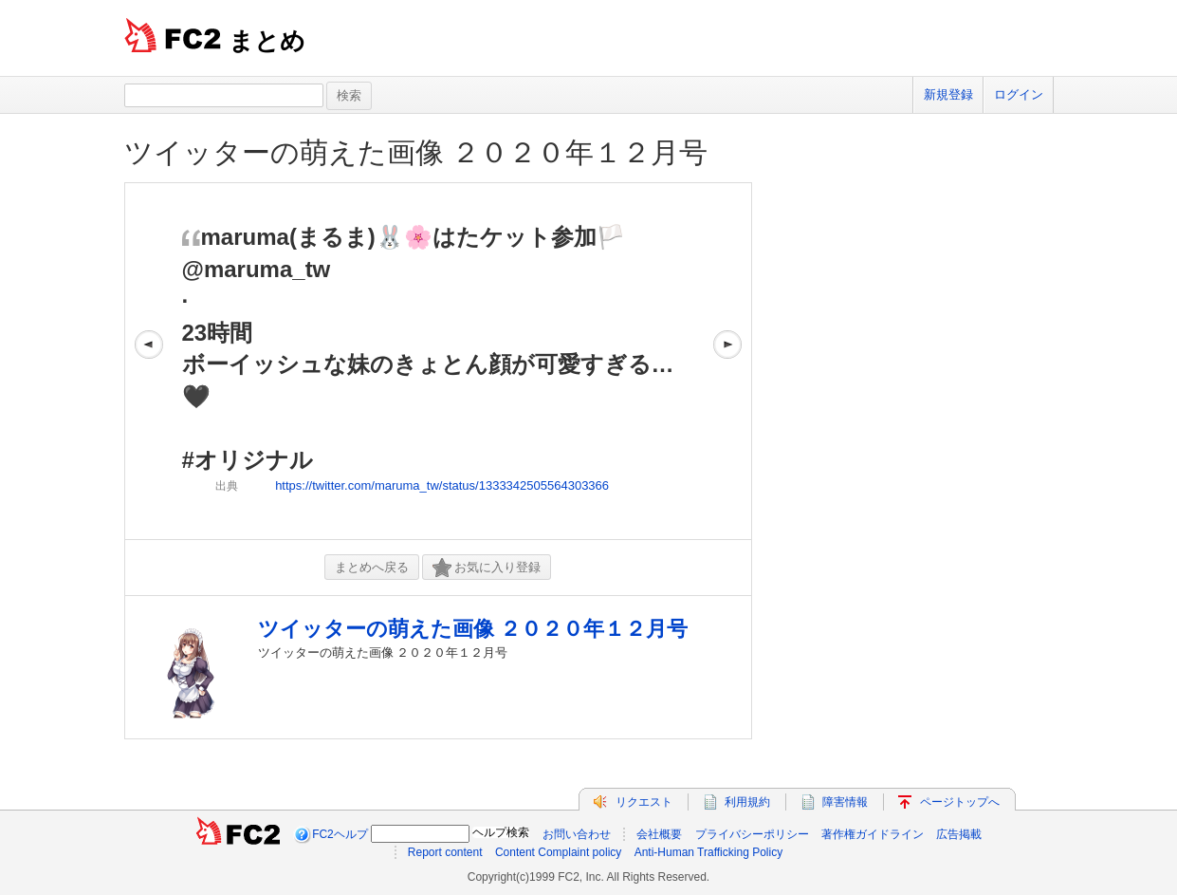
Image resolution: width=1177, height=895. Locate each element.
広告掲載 (959, 834)
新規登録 (948, 94)
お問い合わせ (577, 834)
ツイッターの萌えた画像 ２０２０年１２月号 (416, 152)
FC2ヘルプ (340, 834)
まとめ (267, 41)
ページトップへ (960, 802)
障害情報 (845, 802)
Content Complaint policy (558, 852)
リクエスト (644, 802)
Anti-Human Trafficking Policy (708, 852)
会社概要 (659, 834)
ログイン (1018, 94)
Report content (445, 852)
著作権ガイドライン (872, 834)
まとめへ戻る (372, 567)
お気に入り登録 (486, 568)
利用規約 (747, 802)
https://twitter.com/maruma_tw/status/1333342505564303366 (442, 485)
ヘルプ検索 (500, 832)
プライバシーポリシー (752, 834)
